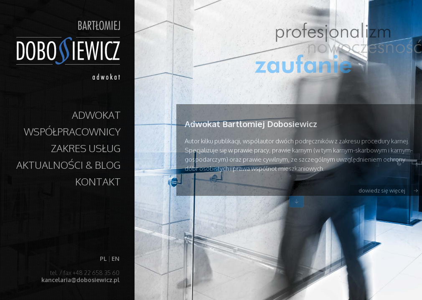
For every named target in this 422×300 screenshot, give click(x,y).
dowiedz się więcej (381, 190)
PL (103, 258)
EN (115, 258)
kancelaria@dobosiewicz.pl (80, 279)
